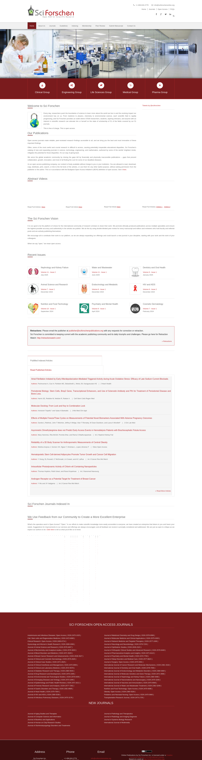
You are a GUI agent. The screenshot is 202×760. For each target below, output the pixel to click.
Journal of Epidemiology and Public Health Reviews (54, 653)
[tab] (65, 360)
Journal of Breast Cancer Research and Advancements (55, 626)
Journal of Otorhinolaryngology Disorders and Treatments (49, 696)
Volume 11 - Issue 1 (99, 272)
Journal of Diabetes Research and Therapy (51, 641)
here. (125, 170)
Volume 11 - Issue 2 (48, 272)
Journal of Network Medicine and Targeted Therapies (131, 611)
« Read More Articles (163, 491)
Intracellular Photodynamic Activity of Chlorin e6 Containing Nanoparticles (64, 466)
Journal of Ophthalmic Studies (123, 617)
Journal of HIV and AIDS (44, 665)
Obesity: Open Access (120, 662)
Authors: (34, 384)
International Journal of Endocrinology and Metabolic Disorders (135, 641)
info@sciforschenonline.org (164, 5)
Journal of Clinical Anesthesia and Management (53, 635)
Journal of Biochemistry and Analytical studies (52, 620)
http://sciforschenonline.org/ (154, 729)
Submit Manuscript (116, 26)
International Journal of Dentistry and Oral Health (129, 638)
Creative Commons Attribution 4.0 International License (151, 726)
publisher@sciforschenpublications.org (86, 331)
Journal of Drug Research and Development (51, 644)
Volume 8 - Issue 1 (99, 289)
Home (144, 9)
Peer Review (100, 26)
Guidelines (64, 26)
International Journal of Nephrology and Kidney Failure (131, 647)
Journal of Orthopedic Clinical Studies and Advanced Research (135, 620)
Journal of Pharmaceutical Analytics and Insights (129, 623)
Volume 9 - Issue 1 (150, 272)
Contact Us (131, 26)
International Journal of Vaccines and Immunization (130, 653)
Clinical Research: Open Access (47, 611)
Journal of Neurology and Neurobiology (126, 614)
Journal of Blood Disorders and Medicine (50, 623)
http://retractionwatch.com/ (49, 338)
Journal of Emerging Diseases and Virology (51, 650)
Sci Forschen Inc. (151, 753)
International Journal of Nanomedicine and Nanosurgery (132, 650)
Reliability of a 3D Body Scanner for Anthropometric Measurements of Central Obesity (69, 442)
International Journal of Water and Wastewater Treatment (132, 656)
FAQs (172, 9)
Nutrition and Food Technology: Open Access (128, 659)
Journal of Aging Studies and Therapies (42, 684)
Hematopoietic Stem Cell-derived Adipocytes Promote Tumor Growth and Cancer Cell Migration (73, 454)
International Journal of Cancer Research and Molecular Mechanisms (137, 635)
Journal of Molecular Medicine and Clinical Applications (132, 608)
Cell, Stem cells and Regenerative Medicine (51, 608)
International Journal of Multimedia (117, 693)
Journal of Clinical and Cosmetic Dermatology (52, 629)
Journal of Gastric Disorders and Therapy (50, 659)
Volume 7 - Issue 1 (48, 289)
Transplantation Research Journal (124, 668)
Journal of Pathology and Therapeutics (118, 684)
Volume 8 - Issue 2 (150, 289)
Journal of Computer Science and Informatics (44, 687)
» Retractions (167, 341)
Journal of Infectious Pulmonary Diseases (50, 668)
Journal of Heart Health (44, 662)
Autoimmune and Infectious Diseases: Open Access (54, 605)
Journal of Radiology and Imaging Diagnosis (120, 687)
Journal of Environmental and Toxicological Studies (54, 647)
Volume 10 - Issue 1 (48, 309)
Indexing (75, 26)
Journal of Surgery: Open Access (124, 632)
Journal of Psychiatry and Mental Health (126, 626)
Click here (50, 539)
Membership (86, 26)
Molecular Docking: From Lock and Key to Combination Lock (58, 406)
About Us (41, 26)
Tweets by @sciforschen (151, 105)
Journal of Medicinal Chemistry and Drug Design (129, 605)
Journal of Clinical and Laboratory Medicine (51, 638)
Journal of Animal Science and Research (50, 617)
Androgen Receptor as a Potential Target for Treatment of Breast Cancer (63, 479)
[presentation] (65, 360)
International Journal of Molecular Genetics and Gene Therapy (134, 644)
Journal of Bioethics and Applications (41, 690)
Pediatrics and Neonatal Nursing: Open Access (129, 665)
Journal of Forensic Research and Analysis (51, 656)
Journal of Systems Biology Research (118, 690)
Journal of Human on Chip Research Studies (44, 693)
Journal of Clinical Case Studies (47, 632)
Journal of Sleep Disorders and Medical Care (128, 629)
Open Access (163, 9)
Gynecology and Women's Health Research (51, 614)
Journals (152, 9)
